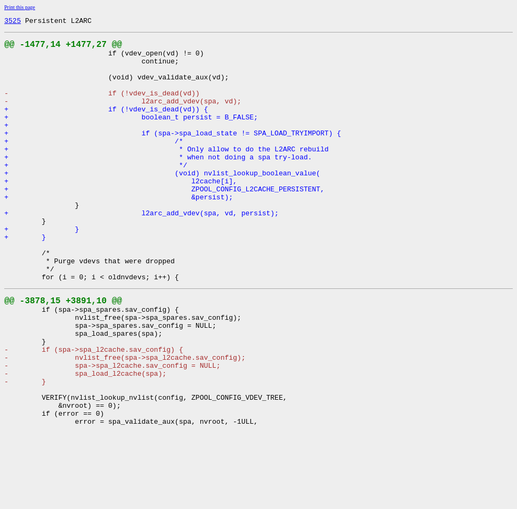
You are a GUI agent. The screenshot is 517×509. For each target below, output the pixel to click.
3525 (12, 22)
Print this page (19, 7)
